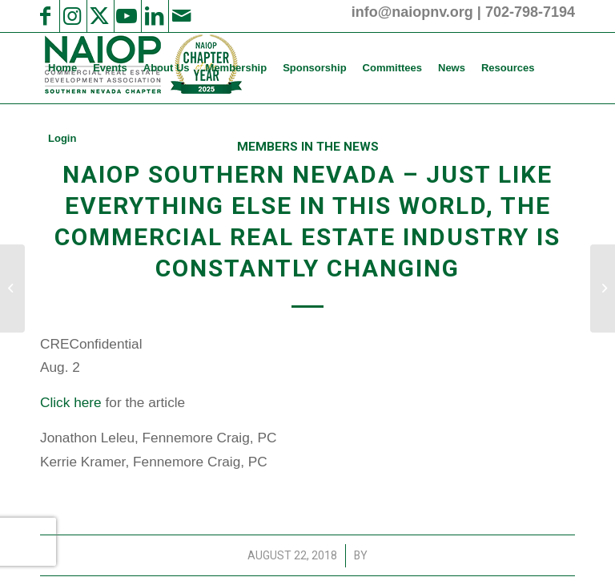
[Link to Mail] (181, 16)
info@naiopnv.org (412, 12)
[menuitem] (62, 68)
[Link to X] (99, 16)
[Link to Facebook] (45, 16)
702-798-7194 (530, 12)
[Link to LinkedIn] (154, 16)
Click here (71, 402)
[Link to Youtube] (127, 16)
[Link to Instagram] (72, 16)
